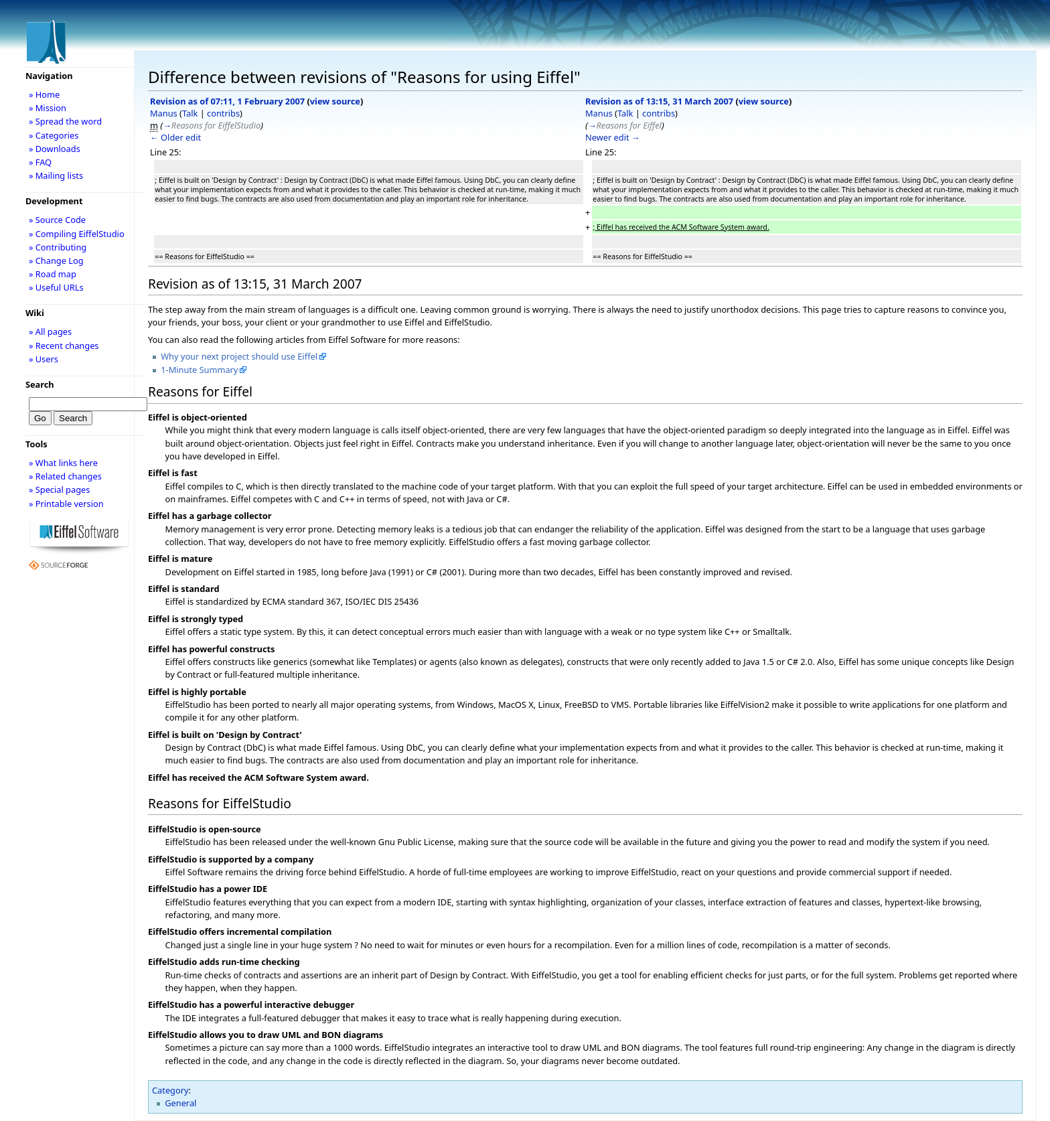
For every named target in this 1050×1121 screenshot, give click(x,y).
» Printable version (66, 504)
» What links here (63, 463)
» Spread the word (65, 121)
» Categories (54, 135)
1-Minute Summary (199, 370)
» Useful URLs (56, 287)
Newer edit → (612, 137)
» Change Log (56, 260)
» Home (44, 94)
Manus (163, 113)
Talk (190, 113)
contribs (223, 113)
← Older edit (175, 137)
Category (170, 1090)
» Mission (47, 108)
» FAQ (40, 162)
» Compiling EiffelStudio (77, 234)
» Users (43, 359)
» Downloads (54, 149)
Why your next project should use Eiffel (239, 356)
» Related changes (65, 476)
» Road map (52, 274)
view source (335, 101)
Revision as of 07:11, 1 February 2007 (227, 101)
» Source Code (57, 220)
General (180, 1103)
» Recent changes (64, 346)
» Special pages (59, 489)
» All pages (50, 331)
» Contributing (57, 247)
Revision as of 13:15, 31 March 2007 (659, 101)
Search (39, 384)
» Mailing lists (56, 175)
